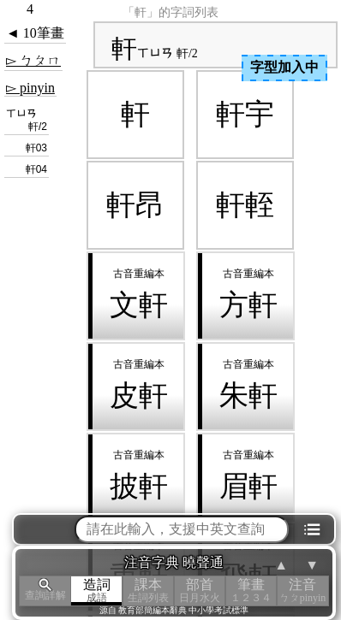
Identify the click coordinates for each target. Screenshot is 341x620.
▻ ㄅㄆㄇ (33, 60)
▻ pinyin (30, 87)
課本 (148, 590)
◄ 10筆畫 (35, 33)
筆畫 (251, 590)
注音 (302, 590)
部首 (199, 590)
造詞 (97, 590)
